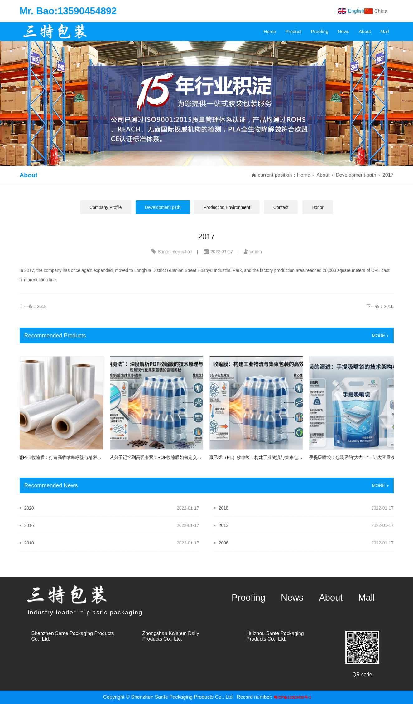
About (365, 31)
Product (294, 31)
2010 (29, 542)
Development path (356, 175)
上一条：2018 (33, 306)
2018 (223, 507)
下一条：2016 (379, 306)
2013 (223, 525)
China (380, 11)
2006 (223, 542)
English (356, 11)
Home (270, 31)
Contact (280, 207)
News (343, 31)
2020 (29, 507)
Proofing (319, 31)
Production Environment (227, 207)
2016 (29, 525)
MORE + (380, 335)
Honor (318, 207)
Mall (384, 31)
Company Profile (105, 207)
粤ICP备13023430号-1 (292, 697)
